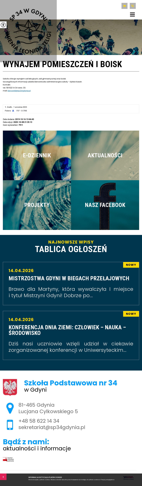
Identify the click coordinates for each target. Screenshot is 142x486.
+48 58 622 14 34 (133, 6)
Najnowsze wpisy (71, 246)
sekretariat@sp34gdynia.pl (125, 6)
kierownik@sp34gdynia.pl (19, 90)
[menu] (132, 14)
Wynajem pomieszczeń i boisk (62, 64)
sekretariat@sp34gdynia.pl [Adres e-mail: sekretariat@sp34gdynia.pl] (51, 427)
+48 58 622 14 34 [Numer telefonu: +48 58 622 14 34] (38, 420)
